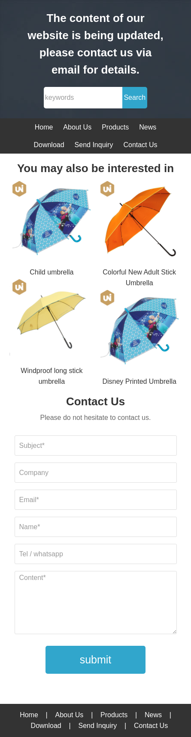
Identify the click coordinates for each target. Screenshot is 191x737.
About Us (77, 127)
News (147, 127)
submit (96, 660)
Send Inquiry (94, 144)
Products (115, 127)
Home (44, 127)
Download (48, 144)
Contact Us (140, 144)
